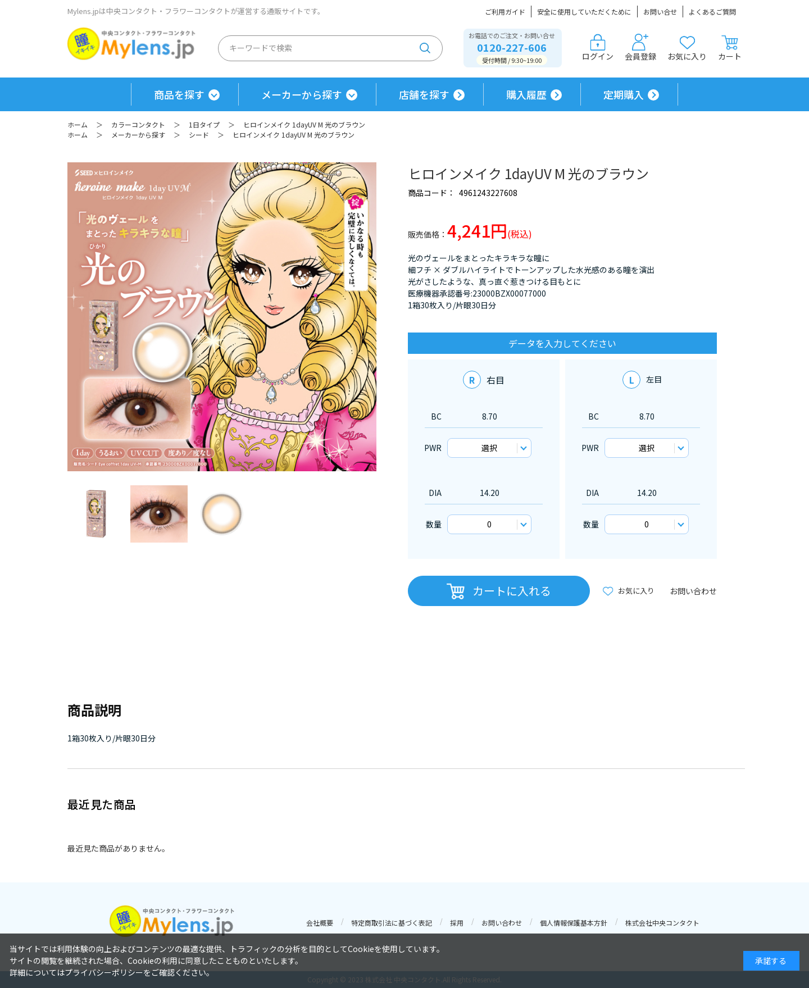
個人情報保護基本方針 (573, 922)
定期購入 (623, 94)
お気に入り (687, 48)
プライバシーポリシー (104, 972)
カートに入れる (511, 590)
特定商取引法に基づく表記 (391, 922)
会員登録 (640, 48)
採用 (456, 922)
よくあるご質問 (712, 11)
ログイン (597, 48)
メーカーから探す (301, 94)
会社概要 (319, 922)
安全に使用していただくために (584, 11)
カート (730, 48)
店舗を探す (424, 94)
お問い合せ (660, 11)
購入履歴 (526, 94)
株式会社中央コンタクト (662, 922)
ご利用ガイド (505, 11)
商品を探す (179, 94)
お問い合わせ (693, 591)
